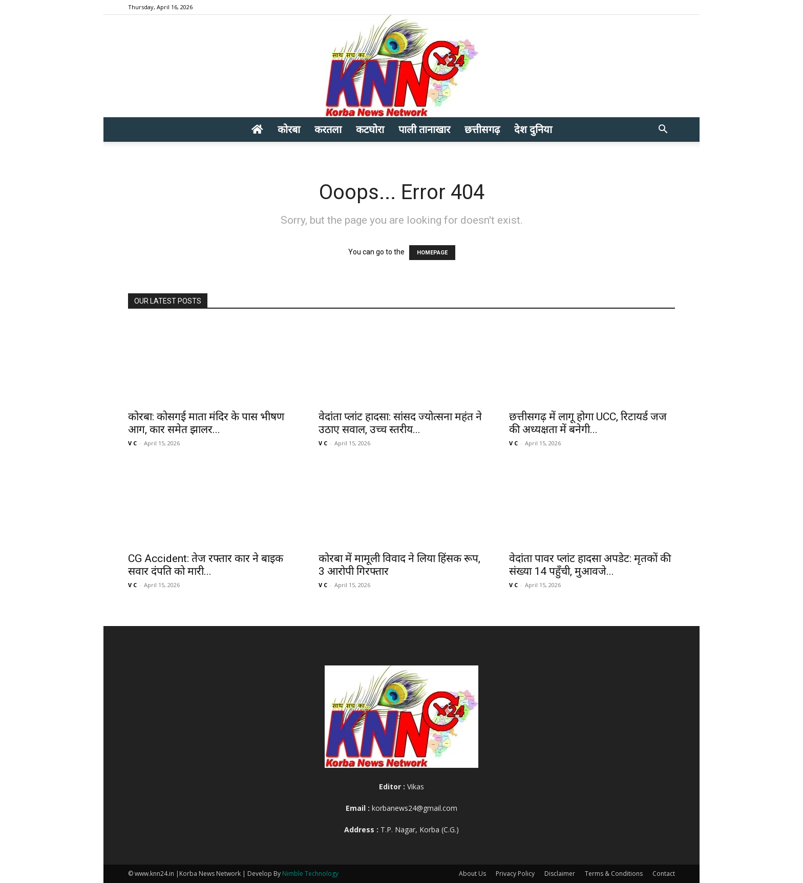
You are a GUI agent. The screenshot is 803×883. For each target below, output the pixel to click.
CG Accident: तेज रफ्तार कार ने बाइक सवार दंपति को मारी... (205, 564)
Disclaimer (559, 873)
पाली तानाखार (424, 129)
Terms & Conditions (614, 873)
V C (132, 443)
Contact (663, 873)
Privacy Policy (515, 873)
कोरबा (289, 129)
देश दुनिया (533, 129)
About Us (472, 873)
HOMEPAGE (432, 252)
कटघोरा (370, 129)
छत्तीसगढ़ (482, 129)
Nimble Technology (310, 873)
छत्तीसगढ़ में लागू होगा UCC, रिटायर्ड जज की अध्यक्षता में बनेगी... (588, 423)
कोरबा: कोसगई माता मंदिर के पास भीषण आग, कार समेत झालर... (206, 423)
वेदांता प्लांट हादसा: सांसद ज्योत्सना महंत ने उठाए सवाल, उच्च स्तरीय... (400, 423)
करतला (328, 129)
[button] (662, 130)
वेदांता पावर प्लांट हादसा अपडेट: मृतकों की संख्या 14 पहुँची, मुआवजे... (590, 564)
